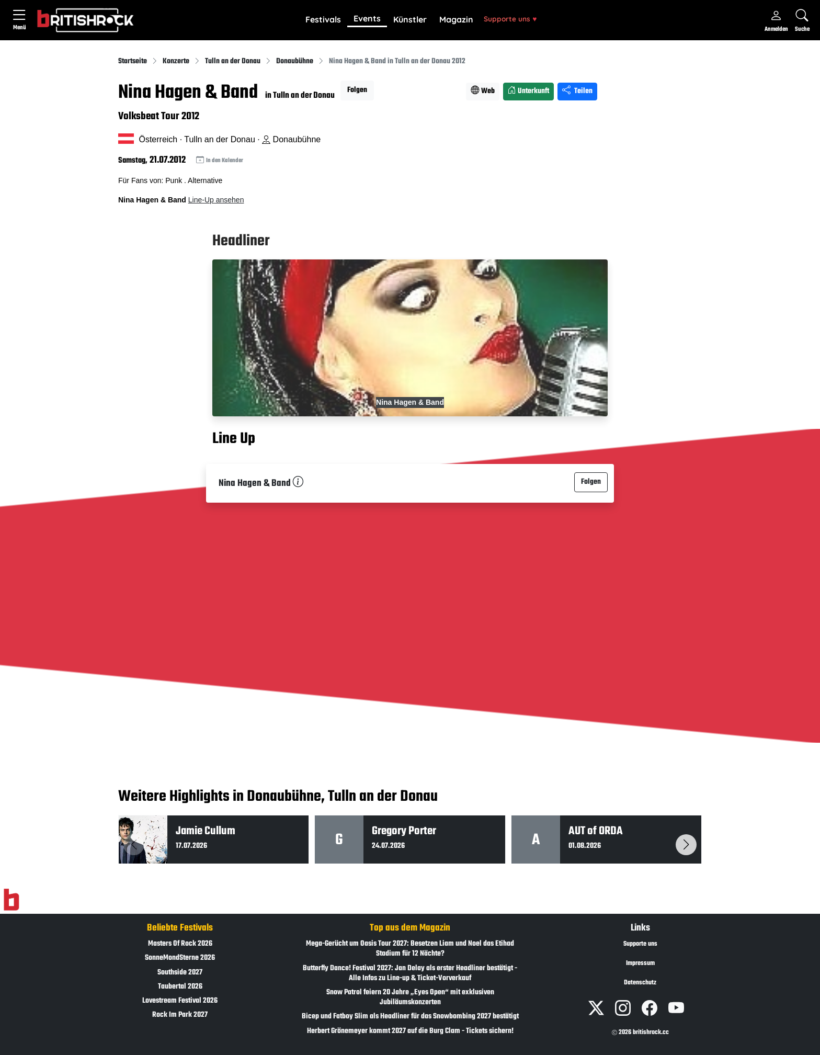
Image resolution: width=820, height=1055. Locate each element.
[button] (323, 20)
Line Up (233, 439)
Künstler (410, 19)
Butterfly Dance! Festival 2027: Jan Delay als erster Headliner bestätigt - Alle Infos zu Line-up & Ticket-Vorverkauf (410, 973)
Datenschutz (640, 983)
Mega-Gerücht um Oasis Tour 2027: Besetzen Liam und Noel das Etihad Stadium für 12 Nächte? (410, 949)
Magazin (456, 19)
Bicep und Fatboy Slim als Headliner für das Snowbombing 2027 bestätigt (410, 1017)
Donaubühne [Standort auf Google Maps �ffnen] (291, 139)
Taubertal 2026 (180, 987)
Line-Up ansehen (216, 200)
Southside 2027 (179, 973)
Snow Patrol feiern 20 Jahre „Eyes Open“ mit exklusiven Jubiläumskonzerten (410, 997)
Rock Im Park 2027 (180, 1015)
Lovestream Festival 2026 (180, 1001)
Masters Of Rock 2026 (180, 944)
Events (367, 18)
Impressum (640, 963)
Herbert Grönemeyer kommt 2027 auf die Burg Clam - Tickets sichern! (410, 1031)
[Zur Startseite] (11, 900)
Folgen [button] (357, 90)
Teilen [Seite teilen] (577, 91)
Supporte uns (510, 18)
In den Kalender (219, 160)
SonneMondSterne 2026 (180, 958)
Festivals (323, 19)
